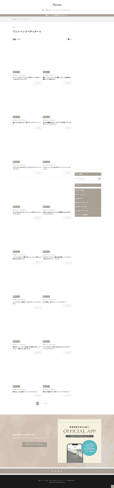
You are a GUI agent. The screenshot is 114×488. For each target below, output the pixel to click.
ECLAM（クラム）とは (82, 210)
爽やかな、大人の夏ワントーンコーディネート (25, 391)
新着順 (14, 39)
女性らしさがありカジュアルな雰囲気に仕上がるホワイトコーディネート (57, 213)
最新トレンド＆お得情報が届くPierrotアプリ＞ (56, 15)
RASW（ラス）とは (82, 206)
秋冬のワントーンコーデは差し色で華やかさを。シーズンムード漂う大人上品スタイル (27, 347)
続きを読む (37, 83)
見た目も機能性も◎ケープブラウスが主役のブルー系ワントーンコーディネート (57, 123)
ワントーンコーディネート (24, 19)
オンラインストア (66, 10)
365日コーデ (17, 161)
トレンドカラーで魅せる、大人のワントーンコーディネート (27, 302)
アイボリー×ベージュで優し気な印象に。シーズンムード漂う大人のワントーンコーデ (57, 258)
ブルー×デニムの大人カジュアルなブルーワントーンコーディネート (27, 168)
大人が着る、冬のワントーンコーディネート (54, 302)
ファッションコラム (81, 194)
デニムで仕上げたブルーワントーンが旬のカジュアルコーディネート (27, 213)
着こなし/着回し (81, 190)
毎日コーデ (48, 10)
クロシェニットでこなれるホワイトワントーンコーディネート (57, 168)
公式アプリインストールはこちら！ (34, 444)
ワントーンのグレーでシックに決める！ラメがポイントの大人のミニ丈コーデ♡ (27, 78)
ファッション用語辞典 (82, 214)
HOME (15, 19)
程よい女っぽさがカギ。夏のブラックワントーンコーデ (27, 123)
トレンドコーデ (56, 10)
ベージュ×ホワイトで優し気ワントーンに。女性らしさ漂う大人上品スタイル (27, 258)
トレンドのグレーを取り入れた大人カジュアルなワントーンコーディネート (57, 347)
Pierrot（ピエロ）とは (82, 202)
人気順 (18, 39)
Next (45, 403)
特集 (43, 10)
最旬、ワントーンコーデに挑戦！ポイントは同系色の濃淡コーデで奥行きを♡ (57, 78)
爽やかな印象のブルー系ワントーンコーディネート (56, 391)
